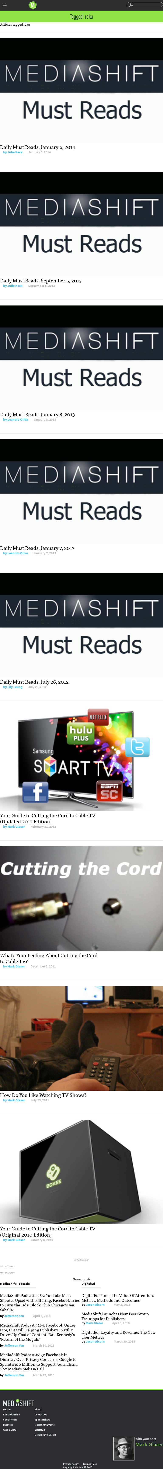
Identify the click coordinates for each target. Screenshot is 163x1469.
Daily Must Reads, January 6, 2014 (37, 146)
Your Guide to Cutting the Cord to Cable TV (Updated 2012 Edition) (48, 818)
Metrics (7, 1409)
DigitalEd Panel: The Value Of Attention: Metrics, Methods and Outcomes (118, 1297)
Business (8, 1424)
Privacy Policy (71, 1464)
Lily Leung (14, 687)
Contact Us (41, 1414)
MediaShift (18, 1402)
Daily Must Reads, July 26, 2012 (34, 681)
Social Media (10, 1419)
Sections (5, 5)
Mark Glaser (16, 826)
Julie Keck (14, 152)
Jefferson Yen (14, 1316)
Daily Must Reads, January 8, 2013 (37, 414)
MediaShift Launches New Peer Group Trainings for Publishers (115, 1315)
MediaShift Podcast (45, 1435)
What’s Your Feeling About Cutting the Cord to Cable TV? (49, 958)
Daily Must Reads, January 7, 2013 (37, 547)
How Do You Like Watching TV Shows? (43, 1094)
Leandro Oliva (17, 419)
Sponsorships (42, 1419)
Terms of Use (90, 1464)
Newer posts (81, 1279)
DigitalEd (40, 1430)
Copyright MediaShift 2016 (77, 1467)
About (38, 1409)
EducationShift (11, 1414)
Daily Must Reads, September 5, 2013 (41, 280)
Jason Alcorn (95, 1304)
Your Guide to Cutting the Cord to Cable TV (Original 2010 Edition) (48, 1231)
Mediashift (32, 5)
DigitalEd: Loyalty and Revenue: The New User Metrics (119, 1334)
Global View (9, 1430)
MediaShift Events (45, 1424)
